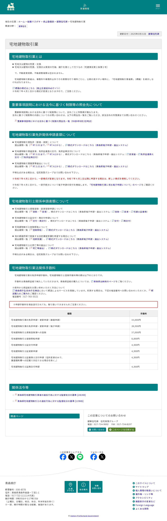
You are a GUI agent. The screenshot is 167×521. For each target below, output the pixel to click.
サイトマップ (142, 486)
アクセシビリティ (144, 497)
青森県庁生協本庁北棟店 (27, 290)
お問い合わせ (98, 429)
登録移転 (37, 229)
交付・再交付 (39, 220)
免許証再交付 (30, 157)
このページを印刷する (123, 429)
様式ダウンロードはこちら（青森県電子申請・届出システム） (98, 145)
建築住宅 (22, 26)
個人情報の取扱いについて (149, 490)
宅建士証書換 (140, 211)
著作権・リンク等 (144, 494)
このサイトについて (145, 483)
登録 (35, 211)
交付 (116, 220)
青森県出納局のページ (105, 281)
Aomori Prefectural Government (84, 515)
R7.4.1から (55, 145)
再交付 (127, 220)
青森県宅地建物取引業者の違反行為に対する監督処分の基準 (51, 394)
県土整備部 (48, 21)
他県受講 (37, 239)
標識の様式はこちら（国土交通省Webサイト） (38, 88)
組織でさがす (34, 21)
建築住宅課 (62, 21)
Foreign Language (145, 505)
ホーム (21, 21)
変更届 (132, 154)
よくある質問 (142, 508)
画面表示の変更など (145, 501)
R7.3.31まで (39, 145)
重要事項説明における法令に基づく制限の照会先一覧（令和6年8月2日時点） (55, 121)
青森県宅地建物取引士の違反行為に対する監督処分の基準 (50, 401)
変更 (44, 211)
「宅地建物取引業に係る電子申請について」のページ (115, 184)
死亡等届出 (38, 248)
